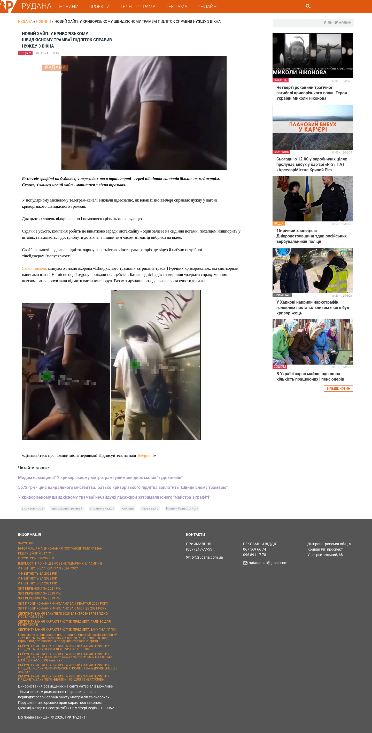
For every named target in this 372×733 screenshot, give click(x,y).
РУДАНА (37, 6)
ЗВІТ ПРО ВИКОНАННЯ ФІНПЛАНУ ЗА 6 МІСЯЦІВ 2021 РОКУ (62, 608)
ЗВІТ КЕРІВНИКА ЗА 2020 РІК (39, 593)
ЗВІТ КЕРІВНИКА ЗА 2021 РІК (39, 588)
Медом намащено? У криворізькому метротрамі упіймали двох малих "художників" (100, 477)
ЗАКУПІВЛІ (26, 543)
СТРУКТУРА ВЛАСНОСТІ (36, 558)
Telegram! (145, 455)
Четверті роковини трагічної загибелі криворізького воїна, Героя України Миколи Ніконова (311, 93)
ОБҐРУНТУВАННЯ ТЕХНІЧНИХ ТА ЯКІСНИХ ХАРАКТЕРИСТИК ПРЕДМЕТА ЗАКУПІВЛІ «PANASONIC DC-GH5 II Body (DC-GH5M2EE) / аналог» (67, 668)
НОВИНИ (69, 6)
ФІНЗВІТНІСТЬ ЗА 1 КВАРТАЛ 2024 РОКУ (48, 568)
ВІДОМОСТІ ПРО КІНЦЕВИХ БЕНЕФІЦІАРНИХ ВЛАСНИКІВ (60, 563)
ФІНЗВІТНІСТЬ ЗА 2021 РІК (37, 583)
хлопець (128, 508)
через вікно (150, 508)
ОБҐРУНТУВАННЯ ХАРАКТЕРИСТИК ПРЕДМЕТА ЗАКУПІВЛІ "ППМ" (67, 629)
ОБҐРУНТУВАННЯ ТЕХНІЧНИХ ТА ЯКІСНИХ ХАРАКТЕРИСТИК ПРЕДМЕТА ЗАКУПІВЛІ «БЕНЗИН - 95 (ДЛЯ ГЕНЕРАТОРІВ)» (64, 678)
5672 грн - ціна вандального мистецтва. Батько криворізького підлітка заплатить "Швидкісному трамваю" (123, 487)
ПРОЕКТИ (100, 6)
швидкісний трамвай (66, 508)
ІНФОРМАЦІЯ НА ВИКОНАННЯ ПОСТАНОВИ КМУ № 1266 (60, 548)
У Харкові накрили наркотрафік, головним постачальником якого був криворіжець (312, 307)
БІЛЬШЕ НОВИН (338, 388)
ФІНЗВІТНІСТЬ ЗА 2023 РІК (37, 573)
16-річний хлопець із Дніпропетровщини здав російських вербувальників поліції (311, 236)
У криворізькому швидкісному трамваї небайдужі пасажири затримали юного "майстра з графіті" (114, 497)
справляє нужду (102, 508)
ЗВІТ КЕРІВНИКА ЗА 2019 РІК (39, 598)
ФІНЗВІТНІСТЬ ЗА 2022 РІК (37, 578)
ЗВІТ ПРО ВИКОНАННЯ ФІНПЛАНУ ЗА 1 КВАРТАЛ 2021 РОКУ (63, 603)
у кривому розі (33, 508)
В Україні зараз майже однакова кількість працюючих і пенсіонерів (310, 376)
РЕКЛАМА (177, 6)
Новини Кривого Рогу (182, 508)
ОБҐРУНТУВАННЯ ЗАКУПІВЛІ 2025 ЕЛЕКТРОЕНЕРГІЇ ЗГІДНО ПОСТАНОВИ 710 (63, 615)
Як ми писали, (34, 268)
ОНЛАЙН (208, 6)
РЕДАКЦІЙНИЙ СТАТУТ (35, 553)
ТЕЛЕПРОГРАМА (138, 6)
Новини (43, 21)
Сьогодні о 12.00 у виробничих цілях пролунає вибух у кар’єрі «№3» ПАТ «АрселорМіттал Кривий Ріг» (311, 164)
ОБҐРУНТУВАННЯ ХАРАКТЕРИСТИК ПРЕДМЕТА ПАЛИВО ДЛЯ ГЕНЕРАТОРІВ (64, 623)
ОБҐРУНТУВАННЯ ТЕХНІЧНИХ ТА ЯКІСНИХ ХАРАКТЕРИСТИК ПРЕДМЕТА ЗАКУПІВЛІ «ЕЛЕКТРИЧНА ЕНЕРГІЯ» (64, 647)
